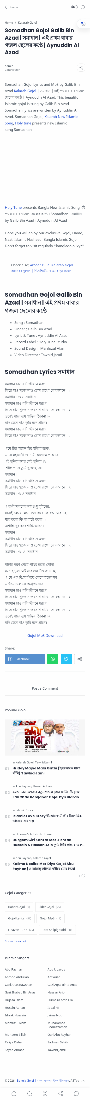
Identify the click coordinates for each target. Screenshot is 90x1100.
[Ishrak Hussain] (43, 834)
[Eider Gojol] (49, 907)
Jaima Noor (56, 1015)
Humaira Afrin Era (60, 1000)
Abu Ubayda (56, 969)
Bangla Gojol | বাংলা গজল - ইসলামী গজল (43, 1081)
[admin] (9, 66)
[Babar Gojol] (19, 907)
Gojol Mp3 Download (45, 635)
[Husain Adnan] (42, 786)
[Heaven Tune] (21, 930)
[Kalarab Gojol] (25, 762)
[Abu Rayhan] (24, 786)
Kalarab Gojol (25, 90)
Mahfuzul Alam (15, 1023)
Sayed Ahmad (14, 1050)
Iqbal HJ (53, 1008)
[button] (11, 7)
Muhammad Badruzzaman (57, 1025)
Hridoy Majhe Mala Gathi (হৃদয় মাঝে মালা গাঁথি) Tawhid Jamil (46, 771)
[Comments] (81, 876)
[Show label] (15, 941)
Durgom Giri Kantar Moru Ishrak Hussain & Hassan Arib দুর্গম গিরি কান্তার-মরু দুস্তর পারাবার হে (47, 842)
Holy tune (23, 123)
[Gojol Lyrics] (20, 918)
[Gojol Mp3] (50, 918)
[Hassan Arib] (24, 834)
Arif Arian (54, 977)
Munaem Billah (15, 1035)
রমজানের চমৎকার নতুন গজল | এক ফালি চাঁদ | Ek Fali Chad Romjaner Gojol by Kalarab (45, 795)
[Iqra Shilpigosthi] (57, 930)
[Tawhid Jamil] (43, 762)
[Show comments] (76, 1093)
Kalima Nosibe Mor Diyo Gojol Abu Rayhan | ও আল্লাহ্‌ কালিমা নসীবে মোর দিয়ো (43, 866)
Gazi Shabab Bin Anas (20, 992)
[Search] (82, 7)
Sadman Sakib (58, 1042)
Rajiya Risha (13, 1042)
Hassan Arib (56, 992)
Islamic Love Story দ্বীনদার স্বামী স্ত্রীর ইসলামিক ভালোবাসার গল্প (47, 818)
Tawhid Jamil (57, 1050)
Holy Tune (13, 207)
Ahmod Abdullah (17, 977)
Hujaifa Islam (14, 1000)
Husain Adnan (15, 1008)
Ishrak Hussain (15, 1015)
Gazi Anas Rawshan (18, 985)
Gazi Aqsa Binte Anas (62, 985)
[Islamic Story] (24, 810)
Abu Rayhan (13, 969)
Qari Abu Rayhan (60, 1035)
